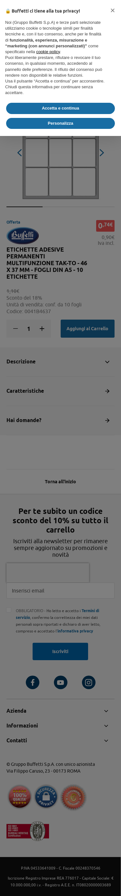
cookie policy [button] (48, 51)
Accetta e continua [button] (60, 108)
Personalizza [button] (60, 123)
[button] (112, 10)
